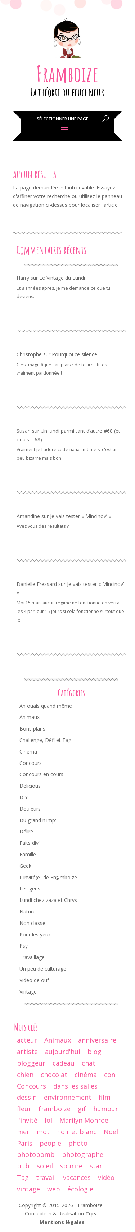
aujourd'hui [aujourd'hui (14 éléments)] (62, 1051)
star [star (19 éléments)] (96, 1166)
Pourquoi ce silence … (77, 354)
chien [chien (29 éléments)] (25, 1074)
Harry (23, 277)
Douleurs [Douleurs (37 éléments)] (30, 808)
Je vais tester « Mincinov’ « (81, 516)
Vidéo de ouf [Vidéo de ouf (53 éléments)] (34, 980)
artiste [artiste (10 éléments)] (27, 1051)
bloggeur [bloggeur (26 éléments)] (31, 1063)
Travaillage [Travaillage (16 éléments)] (32, 957)
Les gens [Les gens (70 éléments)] (29, 888)
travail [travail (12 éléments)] (46, 1177)
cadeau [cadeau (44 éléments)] (64, 1063)
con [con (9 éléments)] (109, 1074)
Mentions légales (62, 1222)
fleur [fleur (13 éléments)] (24, 1108)
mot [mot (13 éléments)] (43, 1131)
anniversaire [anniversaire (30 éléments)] (97, 1040)
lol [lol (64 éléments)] (48, 1120)
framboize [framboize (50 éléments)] (55, 1108)
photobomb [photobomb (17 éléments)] (36, 1154)
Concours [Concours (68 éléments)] (30, 763)
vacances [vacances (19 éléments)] (77, 1177)
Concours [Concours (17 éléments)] (31, 1086)
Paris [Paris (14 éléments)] (24, 1143)
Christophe (29, 354)
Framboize (67, 73)
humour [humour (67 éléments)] (105, 1108)
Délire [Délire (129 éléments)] (26, 831)
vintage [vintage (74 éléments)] (28, 1189)
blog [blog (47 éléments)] (94, 1051)
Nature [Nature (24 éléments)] (27, 911)
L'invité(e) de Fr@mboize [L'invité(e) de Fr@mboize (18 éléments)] (48, 877)
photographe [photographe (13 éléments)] (82, 1154)
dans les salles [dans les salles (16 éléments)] (75, 1086)
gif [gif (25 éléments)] (82, 1108)
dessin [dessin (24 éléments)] (27, 1097)
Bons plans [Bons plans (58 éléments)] (32, 728)
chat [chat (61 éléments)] (88, 1063)
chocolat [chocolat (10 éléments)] (54, 1074)
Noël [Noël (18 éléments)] (111, 1131)
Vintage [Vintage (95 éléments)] (28, 991)
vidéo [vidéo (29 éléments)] (106, 1177)
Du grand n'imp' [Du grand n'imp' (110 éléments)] (37, 820)
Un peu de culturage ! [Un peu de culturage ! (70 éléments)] (44, 968)
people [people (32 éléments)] (50, 1143)
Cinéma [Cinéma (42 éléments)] (28, 751)
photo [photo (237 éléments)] (77, 1143)
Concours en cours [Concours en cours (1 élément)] (41, 774)
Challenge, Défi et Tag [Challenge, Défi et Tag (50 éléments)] (45, 740)
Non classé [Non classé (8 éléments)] (32, 923)
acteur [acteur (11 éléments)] (27, 1040)
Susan (24, 430)
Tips (90, 1213)
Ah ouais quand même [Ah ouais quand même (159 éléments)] (45, 705)
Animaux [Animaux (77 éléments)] (29, 717)
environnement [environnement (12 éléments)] (67, 1097)
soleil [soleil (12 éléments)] (45, 1166)
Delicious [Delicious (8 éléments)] (30, 785)
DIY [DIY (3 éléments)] (23, 797)
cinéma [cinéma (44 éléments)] (86, 1074)
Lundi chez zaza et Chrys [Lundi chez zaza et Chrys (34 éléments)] (48, 900)
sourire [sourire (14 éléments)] (71, 1166)
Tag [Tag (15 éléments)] (23, 1177)
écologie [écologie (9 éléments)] (80, 1189)
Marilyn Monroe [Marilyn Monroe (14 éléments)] (83, 1120)
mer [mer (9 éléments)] (23, 1131)
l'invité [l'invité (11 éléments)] (27, 1120)
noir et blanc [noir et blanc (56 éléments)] (76, 1131)
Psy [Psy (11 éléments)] (23, 945)
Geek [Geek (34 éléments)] (25, 865)
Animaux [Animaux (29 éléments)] (57, 1040)
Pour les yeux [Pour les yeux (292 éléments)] (35, 934)
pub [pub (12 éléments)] (23, 1166)
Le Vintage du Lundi (62, 277)
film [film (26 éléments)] (105, 1097)
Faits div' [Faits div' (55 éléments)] (29, 842)
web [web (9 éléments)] (53, 1189)
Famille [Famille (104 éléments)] (27, 854)
